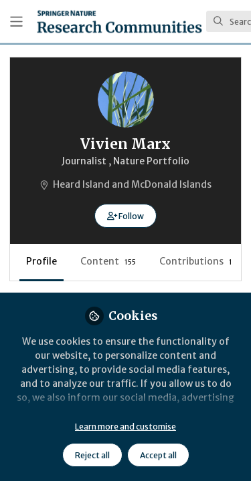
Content (108, 261)
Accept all (158, 455)
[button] (125, 216)
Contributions (195, 261)
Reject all (92, 455)
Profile (41, 261)
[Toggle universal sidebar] (16, 21)
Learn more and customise (125, 427)
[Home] (119, 21)
